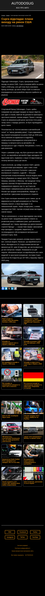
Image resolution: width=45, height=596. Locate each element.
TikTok (22, 544)
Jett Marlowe (19, 26)
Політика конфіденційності (22, 555)
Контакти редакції (22, 552)
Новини (8, 15)
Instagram (10, 544)
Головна (3, 15)
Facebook (23, 539)
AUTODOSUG (22, 3)
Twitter (35, 539)
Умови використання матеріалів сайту (22, 558)
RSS (9, 539)
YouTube (35, 544)
